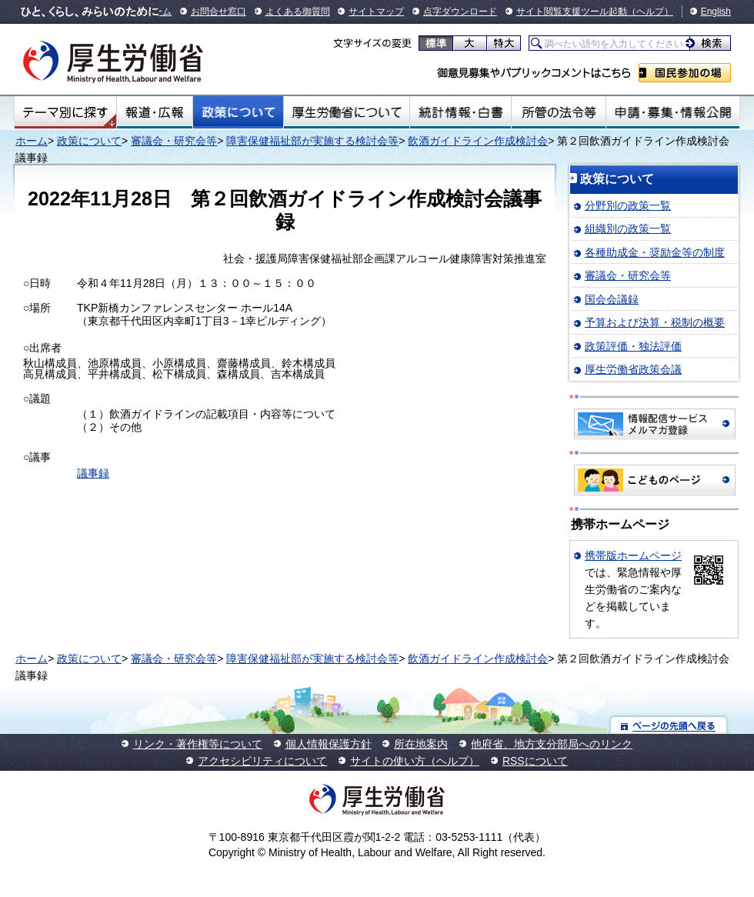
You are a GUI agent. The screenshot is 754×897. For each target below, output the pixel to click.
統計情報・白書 (460, 112)
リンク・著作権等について (197, 744)
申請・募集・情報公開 (672, 112)
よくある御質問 (297, 11)
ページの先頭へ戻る (669, 725)
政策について (238, 112)
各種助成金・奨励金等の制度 (655, 252)
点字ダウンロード (460, 11)
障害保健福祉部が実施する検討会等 (312, 141)
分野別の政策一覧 (628, 205)
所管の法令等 (558, 112)
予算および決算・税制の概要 (655, 322)
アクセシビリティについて (262, 761)
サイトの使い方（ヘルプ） (414, 761)
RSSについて (535, 761)
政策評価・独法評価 (633, 346)
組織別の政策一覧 (628, 228)
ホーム (31, 141)
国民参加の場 (685, 72)
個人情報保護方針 (328, 744)
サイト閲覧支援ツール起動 (571, 11)
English (716, 11)
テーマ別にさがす (65, 112)
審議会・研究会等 (174, 141)
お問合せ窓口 (218, 11)
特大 (503, 43)
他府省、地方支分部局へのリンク (551, 744)
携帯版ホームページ (633, 555)
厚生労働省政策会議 (633, 369)
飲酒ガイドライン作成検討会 (478, 141)
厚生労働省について (347, 112)
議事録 (93, 473)
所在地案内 (421, 744)
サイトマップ (376, 11)
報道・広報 (154, 112)
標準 (435, 43)
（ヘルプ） (650, 11)
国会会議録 (612, 299)
